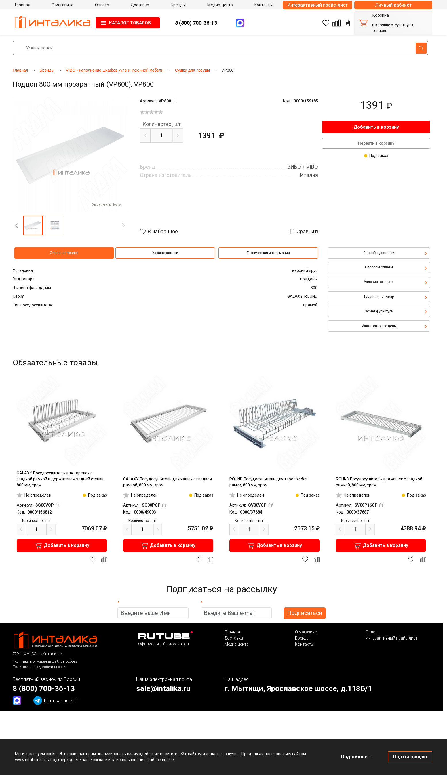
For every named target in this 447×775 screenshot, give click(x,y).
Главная (232, 632)
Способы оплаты (379, 267)
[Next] (124, 226)
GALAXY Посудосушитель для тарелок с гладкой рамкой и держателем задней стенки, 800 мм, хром (60, 479)
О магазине (306, 632)
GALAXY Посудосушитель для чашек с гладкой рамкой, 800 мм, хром (167, 482)
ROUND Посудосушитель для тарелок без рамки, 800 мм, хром (268, 482)
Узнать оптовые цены (379, 326)
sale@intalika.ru (163, 688)
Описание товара (64, 253)
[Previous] (17, 226)
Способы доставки (378, 253)
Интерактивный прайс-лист (317, 5)
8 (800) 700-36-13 (196, 23)
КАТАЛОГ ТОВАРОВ (130, 23)
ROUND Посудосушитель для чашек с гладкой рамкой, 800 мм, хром (379, 482)
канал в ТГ (56, 700)
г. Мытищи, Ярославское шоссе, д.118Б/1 (298, 688)
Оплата (373, 632)
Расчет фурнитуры (379, 311)
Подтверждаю (410, 756)
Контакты (304, 644)
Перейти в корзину (376, 143)
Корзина (380, 15)
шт (161, 124)
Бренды (302, 638)
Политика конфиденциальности (39, 667)
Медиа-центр (237, 644)
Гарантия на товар (379, 297)
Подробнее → (357, 756)
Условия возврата (379, 282)
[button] (33, 225)
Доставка (234, 638)
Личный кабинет (393, 5)
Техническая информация (268, 253)
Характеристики (165, 253)
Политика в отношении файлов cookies (45, 661)
